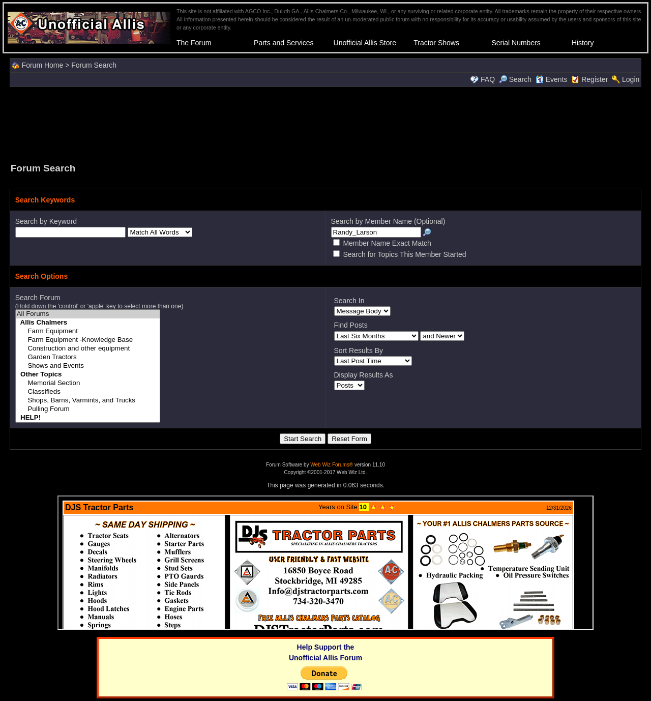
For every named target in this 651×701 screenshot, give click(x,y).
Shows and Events (88, 366)
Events (552, 79)
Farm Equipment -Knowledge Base (88, 340)
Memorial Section (88, 383)
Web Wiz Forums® (331, 465)
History (583, 43)
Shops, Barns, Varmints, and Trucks (88, 400)
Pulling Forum (88, 409)
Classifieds (88, 392)
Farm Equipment (88, 331)
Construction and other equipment (88, 348)
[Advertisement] (325, 124)
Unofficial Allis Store (365, 43)
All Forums (88, 314)
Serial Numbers (515, 43)
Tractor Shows (436, 43)
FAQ (488, 79)
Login (630, 79)
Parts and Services (284, 43)
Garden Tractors (88, 357)
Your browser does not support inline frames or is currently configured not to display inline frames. (325, 562)
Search (515, 79)
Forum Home (43, 65)
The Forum (193, 43)
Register (594, 79)
